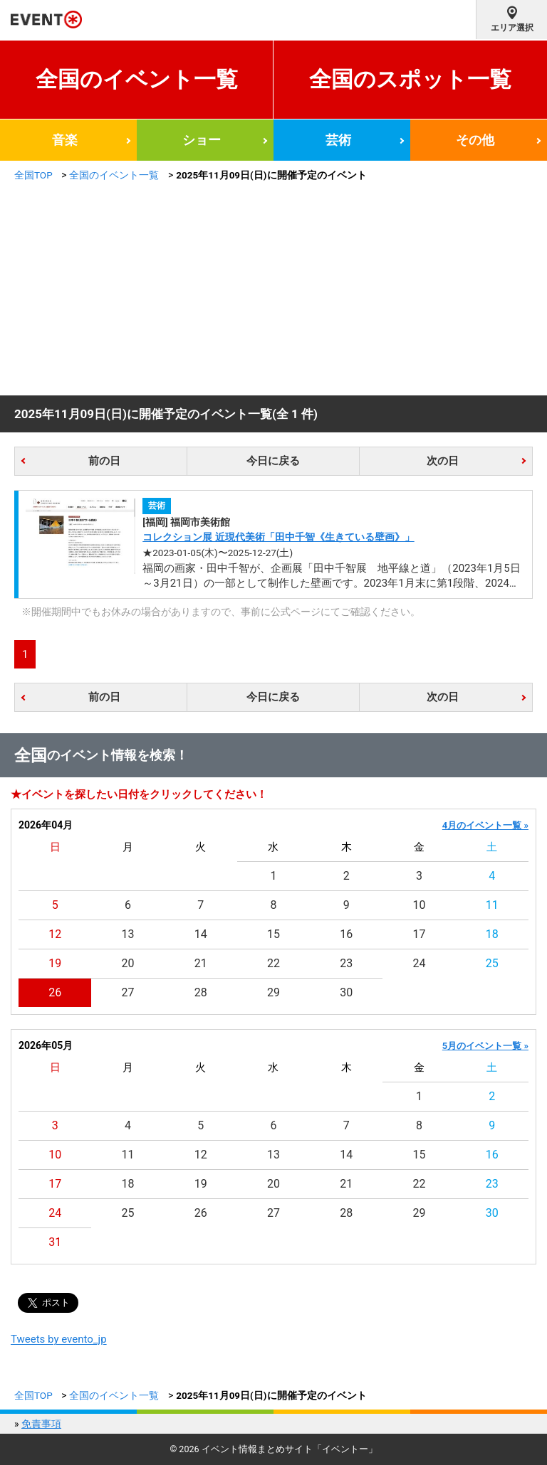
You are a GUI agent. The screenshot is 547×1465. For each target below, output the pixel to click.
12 (54, 934)
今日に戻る (273, 460)
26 (54, 992)
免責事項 (41, 1423)
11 (492, 905)
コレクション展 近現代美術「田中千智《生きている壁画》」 (278, 537)
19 (54, 963)
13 (127, 934)
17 (419, 934)
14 (200, 934)
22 (273, 963)
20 (127, 963)
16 (346, 934)
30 (346, 992)
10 (419, 905)
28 (200, 992)
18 (492, 934)
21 (200, 963)
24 (419, 963)
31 (54, 1242)
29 (273, 992)
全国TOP (33, 175)
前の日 (104, 460)
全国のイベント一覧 (137, 79)
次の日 (443, 460)
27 (127, 992)
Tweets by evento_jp (59, 1339)
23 (346, 963)
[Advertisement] (273, 288)
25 (492, 963)
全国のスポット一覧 (410, 79)
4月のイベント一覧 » (485, 825)
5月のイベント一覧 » (485, 1045)
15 (273, 934)
